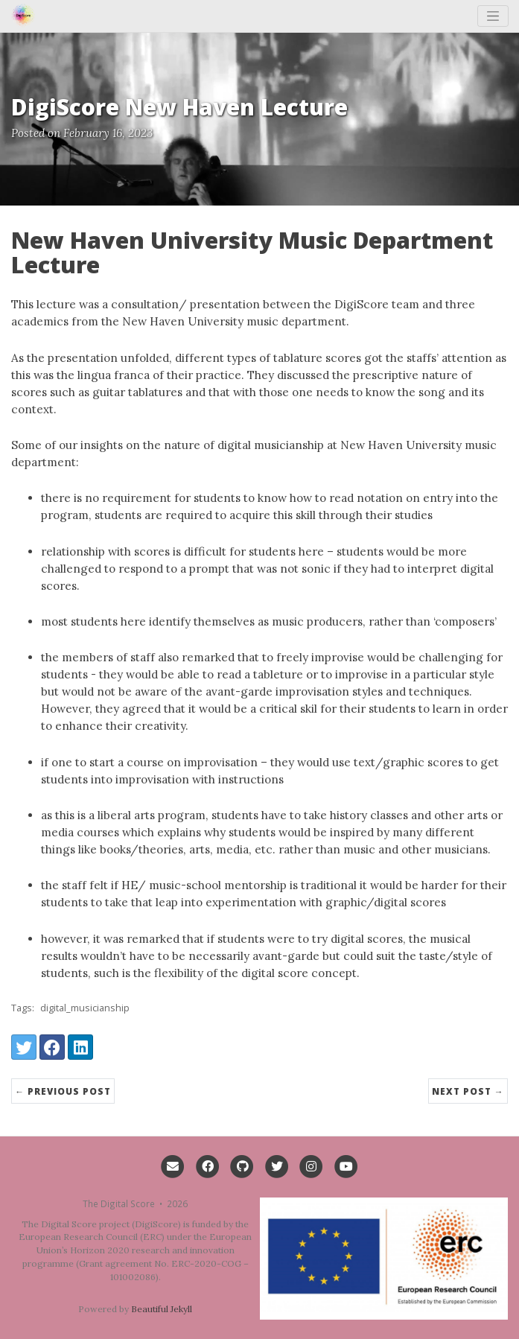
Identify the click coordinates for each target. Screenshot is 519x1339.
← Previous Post (63, 1091)
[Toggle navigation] (493, 16)
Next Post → (468, 1091)
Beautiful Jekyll (161, 1308)
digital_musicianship (85, 1007)
